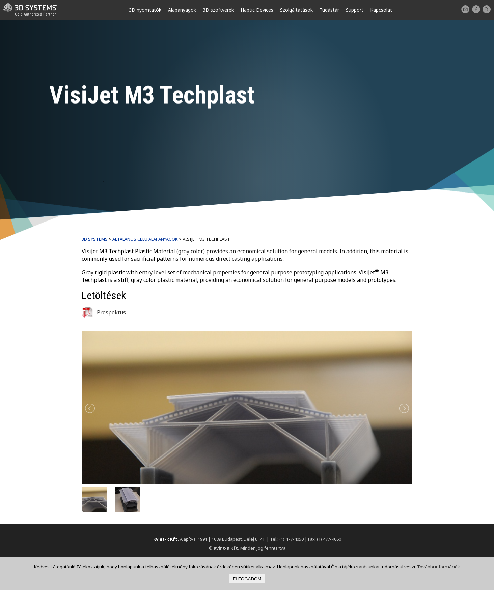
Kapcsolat (465, 9)
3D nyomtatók (145, 10)
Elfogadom (246, 578)
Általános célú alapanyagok (145, 239)
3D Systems (95, 239)
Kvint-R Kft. (166, 539)
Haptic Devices (257, 10)
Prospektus (104, 312)
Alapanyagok (182, 10)
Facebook (476, 9)
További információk (438, 567)
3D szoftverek (218, 10)
